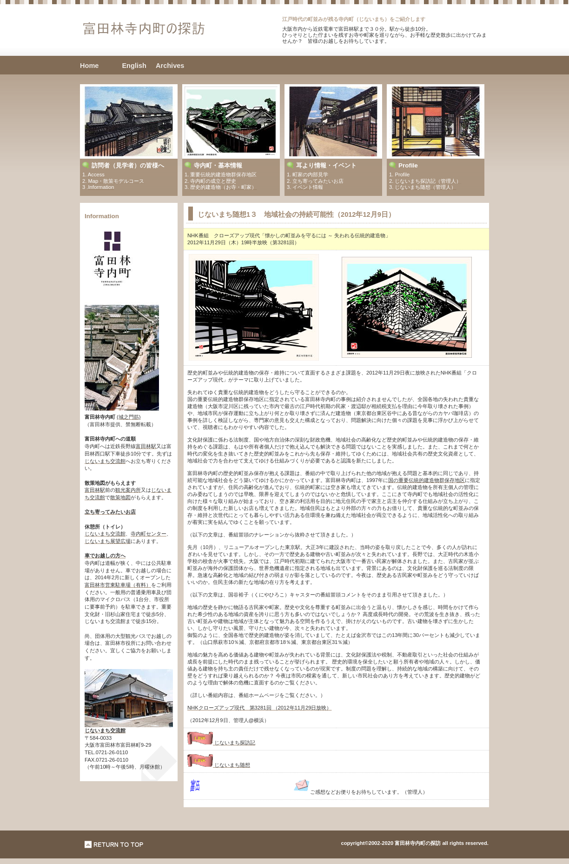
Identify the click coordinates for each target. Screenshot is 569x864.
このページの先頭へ (114, 844)
